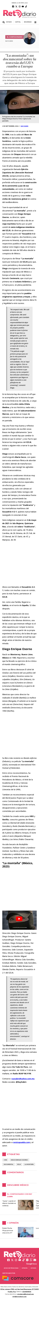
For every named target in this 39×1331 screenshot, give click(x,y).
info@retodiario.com (19, 1296)
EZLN (19, 1164)
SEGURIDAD (28, 22)
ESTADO (9, 22)
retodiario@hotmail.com (25, 1294)
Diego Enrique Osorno (19, 1160)
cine (5, 1160)
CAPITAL (18, 22)
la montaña (29, 1164)
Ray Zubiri (24, 126)
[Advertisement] (19, 563)
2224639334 (26, 1291)
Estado (33, 1268)
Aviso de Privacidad (11, 1268)
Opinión (24, 1268)
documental (8, 1164)
